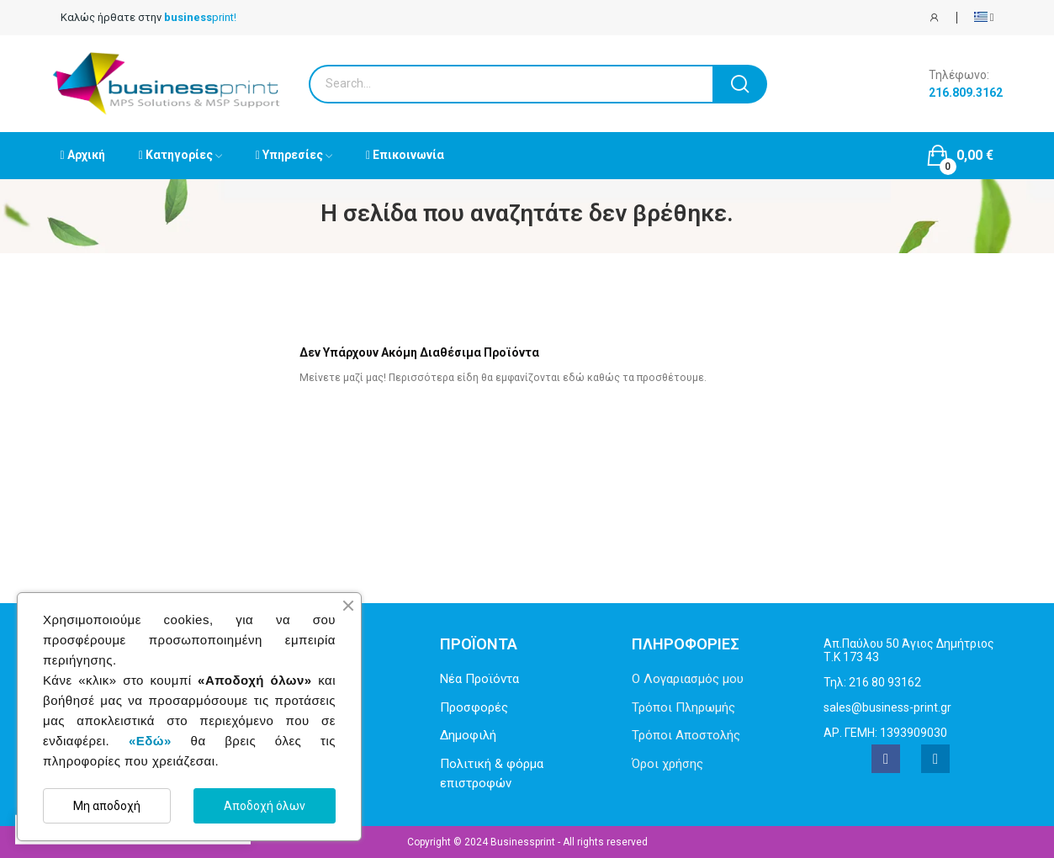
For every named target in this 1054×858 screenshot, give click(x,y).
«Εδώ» (150, 741)
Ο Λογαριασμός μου (688, 678)
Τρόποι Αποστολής (686, 735)
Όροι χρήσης (667, 763)
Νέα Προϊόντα (479, 678)
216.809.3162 (966, 92)
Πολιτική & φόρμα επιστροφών (491, 773)
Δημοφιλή (468, 735)
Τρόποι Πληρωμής (683, 707)
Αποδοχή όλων (264, 806)
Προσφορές (474, 707)
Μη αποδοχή (106, 806)
